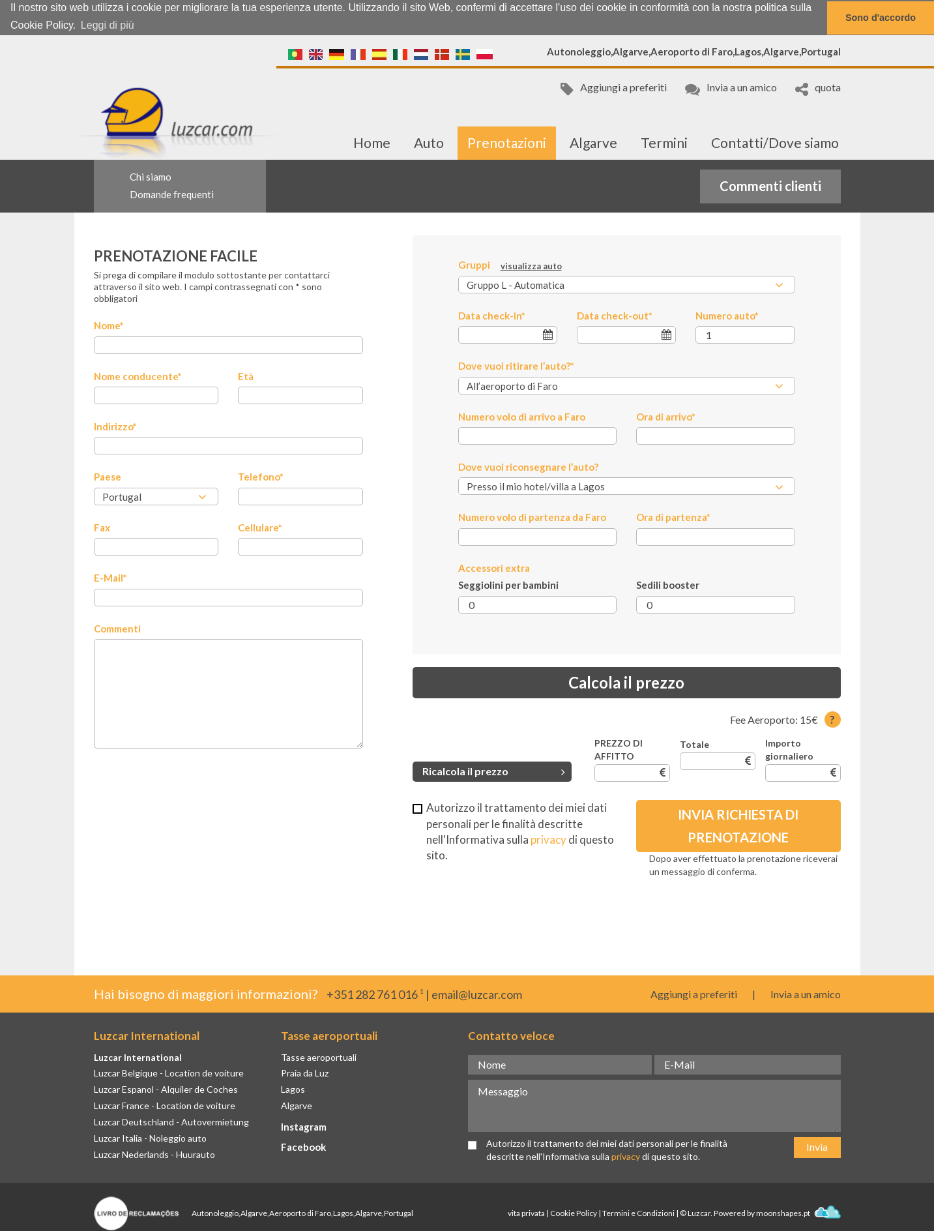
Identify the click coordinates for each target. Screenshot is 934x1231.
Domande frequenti (172, 194)
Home (371, 142)
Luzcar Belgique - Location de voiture (169, 1072)
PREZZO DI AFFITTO (618, 749)
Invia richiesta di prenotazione (738, 826)
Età (246, 375)
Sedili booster (667, 585)
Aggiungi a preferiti (614, 88)
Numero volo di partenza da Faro (532, 517)
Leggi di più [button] (107, 25)
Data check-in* (491, 315)
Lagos (293, 1089)
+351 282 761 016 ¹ (375, 994)
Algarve (593, 142)
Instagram (304, 1127)
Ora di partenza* (673, 517)
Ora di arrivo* (665, 416)
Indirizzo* (115, 426)
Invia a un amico (731, 88)
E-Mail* (110, 578)
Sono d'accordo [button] (880, 17)
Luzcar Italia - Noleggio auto (150, 1137)
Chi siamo (150, 177)
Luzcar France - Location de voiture (164, 1105)
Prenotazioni (506, 142)
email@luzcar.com (476, 994)
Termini (664, 142)
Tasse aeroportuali (319, 1056)
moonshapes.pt (798, 1212)
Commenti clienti (770, 185)
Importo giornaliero (789, 749)
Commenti (117, 628)
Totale (694, 744)
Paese (107, 476)
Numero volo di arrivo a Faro (521, 416)
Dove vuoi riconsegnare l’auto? (528, 467)
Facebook (303, 1146)
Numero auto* (727, 315)
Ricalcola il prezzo (493, 771)
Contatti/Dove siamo (775, 142)
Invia (817, 1146)
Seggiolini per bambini (508, 585)
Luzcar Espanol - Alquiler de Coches (166, 1089)
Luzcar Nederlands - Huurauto (154, 1153)
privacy (548, 839)
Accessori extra (494, 567)
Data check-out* (614, 315)
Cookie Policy (573, 1212)
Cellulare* (260, 527)
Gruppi (510, 265)
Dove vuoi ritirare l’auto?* (516, 366)
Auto (429, 142)
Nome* (109, 325)
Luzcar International (138, 1056)
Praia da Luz (304, 1072)
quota (818, 88)
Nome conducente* (138, 375)
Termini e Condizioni (638, 1212)
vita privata (526, 1212)
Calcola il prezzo (626, 681)
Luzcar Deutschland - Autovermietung (171, 1121)
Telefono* (261, 476)
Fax (102, 527)
